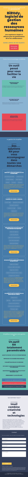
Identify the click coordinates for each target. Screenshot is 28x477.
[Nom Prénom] (14, 439)
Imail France (19, 473)
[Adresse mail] (14, 446)
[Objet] (14, 449)
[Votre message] (14, 454)
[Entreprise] (14, 442)
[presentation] (8, 458)
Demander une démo (14, 47)
